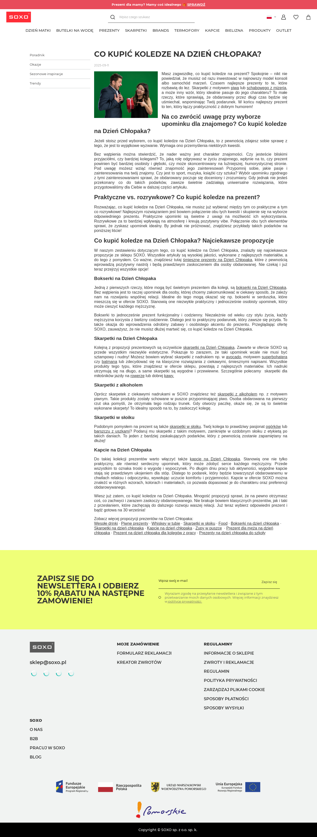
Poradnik (37, 55)
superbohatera (274, 357)
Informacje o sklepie (229, 653)
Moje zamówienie (138, 644)
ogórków (273, 426)
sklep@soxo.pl (48, 662)
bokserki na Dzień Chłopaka (261, 287)
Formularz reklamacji (144, 653)
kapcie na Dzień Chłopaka (215, 459)
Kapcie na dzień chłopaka (169, 528)
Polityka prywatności (230, 680)
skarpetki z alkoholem (237, 394)
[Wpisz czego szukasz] (151, 17)
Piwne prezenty (134, 523)
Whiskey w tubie (166, 523)
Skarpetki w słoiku (199, 523)
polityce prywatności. (184, 601)
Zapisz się (269, 582)
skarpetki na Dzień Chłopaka (208, 347)
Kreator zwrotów (139, 662)
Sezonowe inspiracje (46, 74)
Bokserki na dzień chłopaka (255, 523)
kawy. (169, 376)
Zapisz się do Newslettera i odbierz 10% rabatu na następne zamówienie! (90, 590)
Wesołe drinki (106, 523)
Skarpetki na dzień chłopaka (119, 528)
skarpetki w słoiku (185, 426)
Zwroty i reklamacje (229, 662)
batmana (109, 362)
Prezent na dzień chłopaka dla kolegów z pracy (154, 533)
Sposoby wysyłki (224, 708)
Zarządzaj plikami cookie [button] (234, 689)
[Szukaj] (113, 17)
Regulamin (216, 671)
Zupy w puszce (208, 528)
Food (222, 523)
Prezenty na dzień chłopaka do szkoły (232, 533)
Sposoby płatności (226, 699)
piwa (235, 88)
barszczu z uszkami (112, 431)
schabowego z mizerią (266, 88)
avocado (233, 357)
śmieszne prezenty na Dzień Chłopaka (217, 260)
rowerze (138, 376)
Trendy (35, 83)
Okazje (35, 64)
